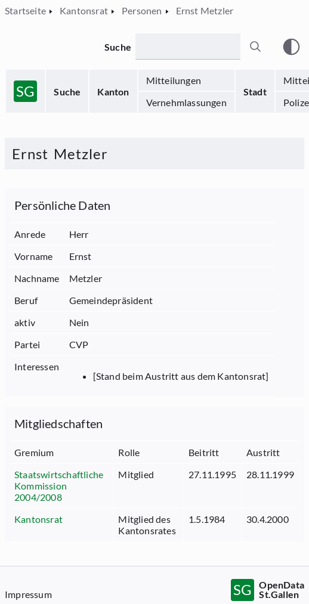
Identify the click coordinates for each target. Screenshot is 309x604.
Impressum (28, 594)
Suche (67, 91)
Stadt (255, 91)
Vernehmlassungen (186, 102)
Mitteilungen (173, 80)
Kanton (113, 91)
